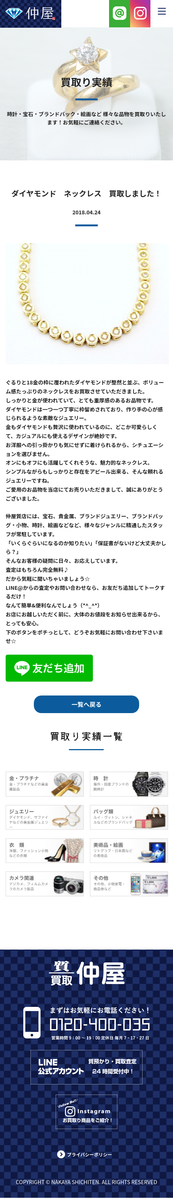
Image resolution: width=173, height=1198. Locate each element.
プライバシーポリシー (89, 1154)
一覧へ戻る (86, 704)
